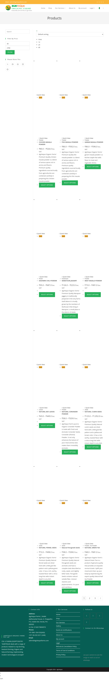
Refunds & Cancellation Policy (66, 646)
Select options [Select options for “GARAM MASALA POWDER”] (93, 167)
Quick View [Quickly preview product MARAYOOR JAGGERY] (63, 234)
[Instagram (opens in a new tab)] (101, 2)
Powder (41, 140)
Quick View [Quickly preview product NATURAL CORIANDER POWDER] (63, 365)
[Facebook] (93, 616)
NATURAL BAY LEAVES (46, 412)
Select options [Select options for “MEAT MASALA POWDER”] (93, 294)
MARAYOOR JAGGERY (69, 281)
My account (60, 639)
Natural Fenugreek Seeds (71, 548)
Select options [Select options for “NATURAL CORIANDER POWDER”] (70, 452)
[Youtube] (87, 622)
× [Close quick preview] (0, 673)
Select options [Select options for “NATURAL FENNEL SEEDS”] (47, 583)
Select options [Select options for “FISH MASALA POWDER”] (70, 183)
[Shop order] (70, 34)
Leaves (41, 410)
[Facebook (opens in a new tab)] (99, 2)
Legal (58, 643)
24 (39, 45)
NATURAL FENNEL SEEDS (48, 548)
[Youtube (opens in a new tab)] (103, 2)
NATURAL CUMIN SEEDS (93, 412)
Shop (58, 618)
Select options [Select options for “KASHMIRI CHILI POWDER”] (47, 294)
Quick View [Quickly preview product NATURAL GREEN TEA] (86, 500)
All (39, 47)
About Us (59, 635)
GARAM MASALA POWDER (94, 142)
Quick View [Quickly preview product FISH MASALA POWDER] (63, 95)
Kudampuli (65, 279)
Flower (41, 279)
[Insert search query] (17, 31)
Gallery (58, 626)
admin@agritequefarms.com (18, 2)
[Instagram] (100, 616)
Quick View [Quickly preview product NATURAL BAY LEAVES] (40, 365)
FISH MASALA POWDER (70, 142)
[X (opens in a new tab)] (97, 2)
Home (58, 614)
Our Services (60, 623)
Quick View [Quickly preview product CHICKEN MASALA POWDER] (40, 95)
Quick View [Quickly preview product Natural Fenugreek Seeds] (63, 500)
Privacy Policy (60, 655)
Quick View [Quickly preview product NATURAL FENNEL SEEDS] (40, 500)
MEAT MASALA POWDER (93, 281)
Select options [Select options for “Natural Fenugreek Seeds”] (70, 591)
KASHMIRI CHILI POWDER (48, 281)
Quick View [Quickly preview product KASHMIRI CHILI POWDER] (40, 234)
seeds (86, 410)
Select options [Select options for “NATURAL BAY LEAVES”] (47, 425)
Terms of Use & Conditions (65, 650)
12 (39, 42)
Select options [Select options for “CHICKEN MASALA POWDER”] (47, 185)
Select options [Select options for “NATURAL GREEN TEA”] (93, 583)
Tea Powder (93, 546)
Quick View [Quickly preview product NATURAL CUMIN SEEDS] (86, 365)
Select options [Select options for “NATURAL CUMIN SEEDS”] (93, 447)
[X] (87, 616)
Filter (10, 52)
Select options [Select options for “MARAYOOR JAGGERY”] (70, 316)
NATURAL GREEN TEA (92, 548)
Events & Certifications (64, 630)
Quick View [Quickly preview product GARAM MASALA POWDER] (86, 95)
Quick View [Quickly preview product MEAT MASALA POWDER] (86, 234)
